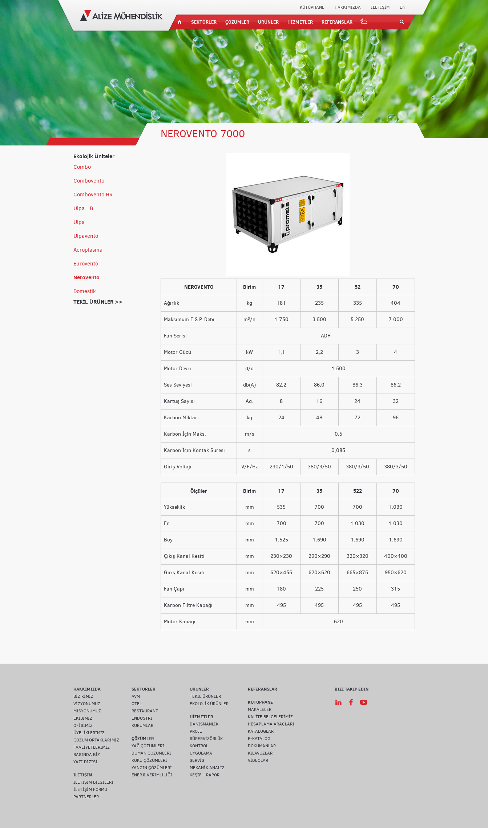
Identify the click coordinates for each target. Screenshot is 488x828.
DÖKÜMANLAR (262, 746)
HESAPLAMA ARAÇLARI (271, 724)
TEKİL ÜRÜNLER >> (97, 301)
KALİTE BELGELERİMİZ (270, 717)
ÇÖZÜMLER (237, 22)
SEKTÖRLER (204, 22)
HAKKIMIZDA (348, 7)
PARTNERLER (86, 797)
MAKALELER (259, 709)
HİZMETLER (300, 22)
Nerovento (86, 277)
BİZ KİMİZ (83, 696)
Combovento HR (93, 194)
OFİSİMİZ (83, 725)
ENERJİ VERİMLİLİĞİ (152, 775)
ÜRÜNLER (268, 22)
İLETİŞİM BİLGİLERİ (93, 782)
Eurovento (85, 263)
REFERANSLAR (337, 22)
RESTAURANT (145, 711)
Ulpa (79, 222)
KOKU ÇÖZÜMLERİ (149, 760)
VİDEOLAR (258, 760)
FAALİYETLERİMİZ (91, 747)
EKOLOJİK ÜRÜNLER (209, 704)
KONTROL (199, 746)
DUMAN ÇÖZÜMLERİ (151, 753)
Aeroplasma (87, 249)
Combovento (88, 180)
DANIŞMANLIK (204, 724)
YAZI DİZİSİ (85, 762)
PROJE (196, 731)
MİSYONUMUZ (87, 711)
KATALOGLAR (261, 731)
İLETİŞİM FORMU (90, 789)
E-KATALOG (259, 738)
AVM (136, 696)
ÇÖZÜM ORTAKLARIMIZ (96, 740)
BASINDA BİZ (86, 754)
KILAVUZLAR (260, 753)
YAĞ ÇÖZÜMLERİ (148, 746)
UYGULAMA (201, 753)
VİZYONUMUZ (86, 704)
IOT (364, 22)
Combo (82, 167)
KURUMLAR (142, 725)
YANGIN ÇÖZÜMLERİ (152, 768)
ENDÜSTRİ (142, 718)
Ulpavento (85, 236)
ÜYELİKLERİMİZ (89, 733)
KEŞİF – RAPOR (204, 775)
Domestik (84, 291)
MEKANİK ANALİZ (207, 768)
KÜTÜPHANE (312, 7)
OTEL (137, 704)
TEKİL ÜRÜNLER (205, 696)
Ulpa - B (83, 208)
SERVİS (197, 760)
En (402, 7)
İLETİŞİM (380, 7)
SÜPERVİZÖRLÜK (206, 738)
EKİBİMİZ (82, 718)
